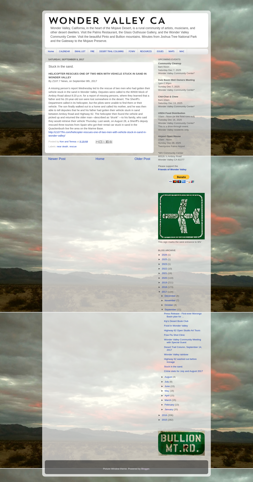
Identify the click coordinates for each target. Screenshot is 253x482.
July (167, 381)
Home (51, 51)
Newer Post (57, 159)
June (167, 386)
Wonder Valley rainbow (176, 354)
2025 (165, 259)
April (167, 395)
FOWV (132, 51)
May (167, 390)
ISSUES (160, 51)
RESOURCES (146, 51)
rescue (73, 146)
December (170, 296)
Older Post (142, 159)
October (169, 305)
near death (62, 146)
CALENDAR (64, 51)
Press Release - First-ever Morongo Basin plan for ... (183, 315)
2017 (165, 291)
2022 (165, 268)
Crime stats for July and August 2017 (183, 371)
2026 (165, 254)
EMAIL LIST (80, 51)
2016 (165, 415)
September (171, 309)
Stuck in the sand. (173, 366)
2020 (165, 278)
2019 (165, 282)
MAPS (171, 51)
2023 (165, 264)
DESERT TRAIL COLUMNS (111, 51)
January (169, 409)
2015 (165, 419)
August (169, 377)
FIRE (92, 51)
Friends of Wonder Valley (172, 169)
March (168, 400)
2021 (165, 273)
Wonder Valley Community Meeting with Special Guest (182, 341)
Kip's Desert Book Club (176, 321)
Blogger (145, 468)
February (170, 404)
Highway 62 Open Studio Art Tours (182, 330)
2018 (165, 287)
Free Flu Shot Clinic (174, 335)
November (170, 300)
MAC (182, 51)
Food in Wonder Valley (176, 325)
